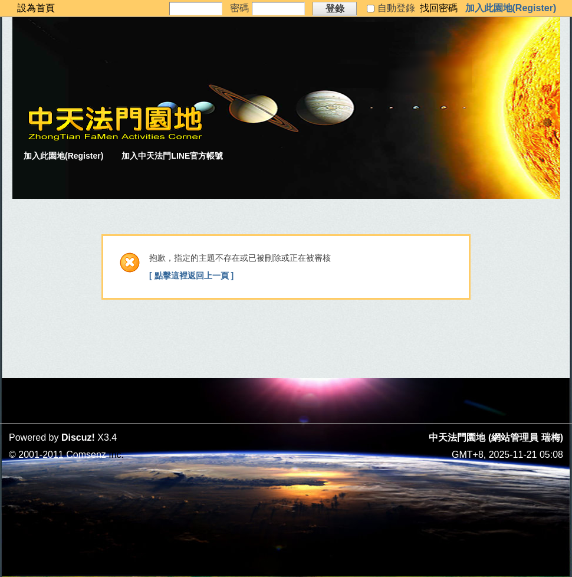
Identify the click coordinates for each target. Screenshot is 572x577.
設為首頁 (36, 8)
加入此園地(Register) (511, 8)
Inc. (116, 455)
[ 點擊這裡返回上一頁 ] (191, 275)
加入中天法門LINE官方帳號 (172, 155)
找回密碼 (439, 8)
